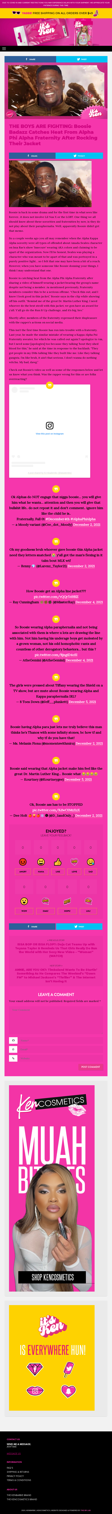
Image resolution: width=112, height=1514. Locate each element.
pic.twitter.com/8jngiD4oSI (56, 655)
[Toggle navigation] (4, 49)
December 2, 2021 (86, 524)
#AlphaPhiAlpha (82, 519)
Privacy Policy (15, 1476)
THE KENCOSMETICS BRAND (22, 1499)
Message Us (14, 1453)
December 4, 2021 (89, 602)
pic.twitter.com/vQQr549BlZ (56, 597)
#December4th (57, 519)
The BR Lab (86, 1510)
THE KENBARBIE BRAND (19, 1495)
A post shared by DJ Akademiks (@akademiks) (49, 473)
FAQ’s (10, 1467)
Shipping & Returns (18, 1471)
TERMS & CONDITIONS (19, 1480)
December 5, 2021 (82, 702)
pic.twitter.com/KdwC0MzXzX (56, 810)
